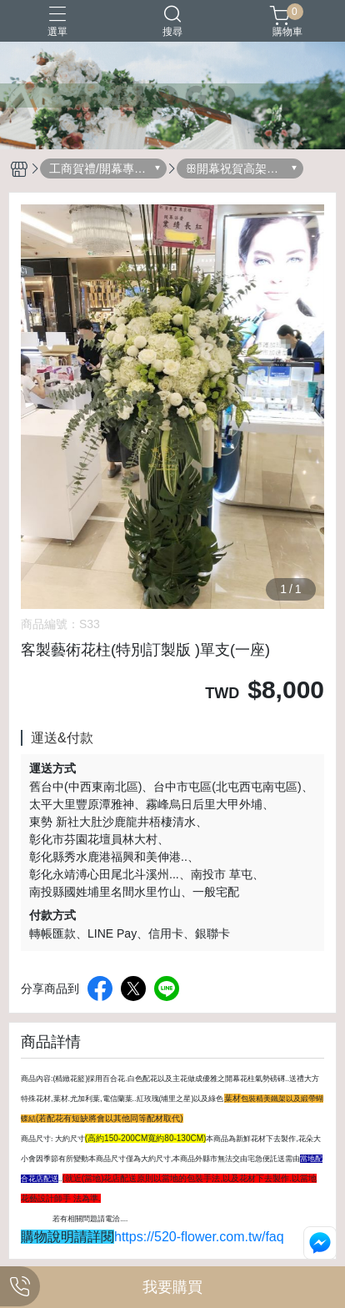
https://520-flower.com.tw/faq (199, 1237)
